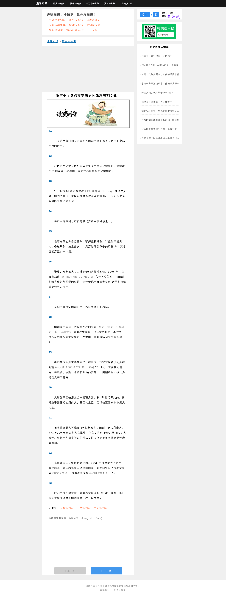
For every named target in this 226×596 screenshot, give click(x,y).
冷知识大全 (126, 3)
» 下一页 (106, 571)
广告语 (93, 30)
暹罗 (74, 468)
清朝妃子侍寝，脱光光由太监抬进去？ (162, 111)
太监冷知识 (67, 508)
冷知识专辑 (93, 25)
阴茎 (114, 337)
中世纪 (64, 493)
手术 (97, 166)
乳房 (71, 201)
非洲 (116, 402)
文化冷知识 (101, 508)
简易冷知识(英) (76, 30)
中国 (65, 327)
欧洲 (57, 493)
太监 (77, 397)
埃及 (60, 372)
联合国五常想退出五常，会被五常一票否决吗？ (166, 129)
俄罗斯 (71, 191)
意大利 (81, 140)
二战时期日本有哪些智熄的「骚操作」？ (163, 120)
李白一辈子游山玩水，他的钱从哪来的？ (163, 83)
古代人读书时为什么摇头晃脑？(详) (160, 138)
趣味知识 (41, 3)
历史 (71, 437)
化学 (105, 166)
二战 (66, 171)
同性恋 (85, 171)
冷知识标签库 (57, 25)
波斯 (68, 372)
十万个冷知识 (92, 3)
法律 (74, 493)
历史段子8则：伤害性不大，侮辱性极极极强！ (166, 65)
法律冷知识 (109, 3)
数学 (119, 166)
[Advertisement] (88, 70)
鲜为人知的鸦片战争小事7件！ (158, 92)
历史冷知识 (58, 3)
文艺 (60, 140)
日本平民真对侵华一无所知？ (157, 56)
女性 (116, 196)
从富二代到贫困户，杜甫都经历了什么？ (163, 74)
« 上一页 (70, 571)
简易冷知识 (56, 30)
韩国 (65, 468)
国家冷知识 (75, 3)
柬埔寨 (55, 468)
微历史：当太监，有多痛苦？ (157, 101)
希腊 (77, 372)
